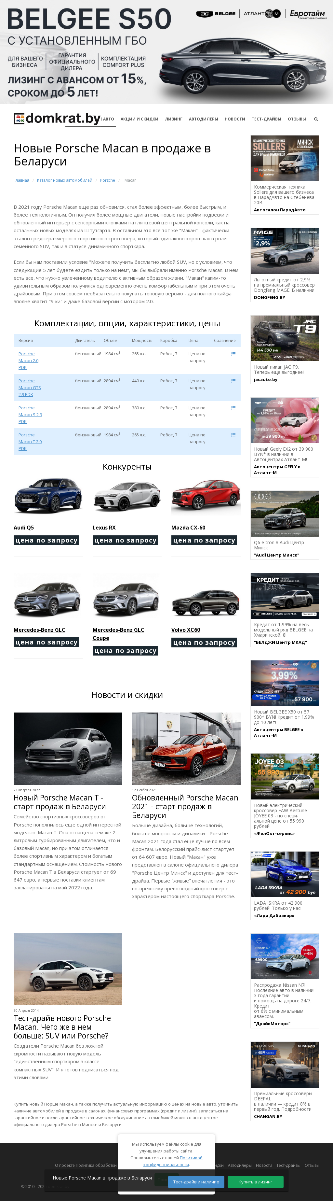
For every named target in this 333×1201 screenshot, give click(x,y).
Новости (235, 119)
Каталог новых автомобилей (64, 180)
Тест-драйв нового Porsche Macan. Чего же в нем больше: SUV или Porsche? (62, 1027)
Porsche (107, 180)
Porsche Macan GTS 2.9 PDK (30, 387)
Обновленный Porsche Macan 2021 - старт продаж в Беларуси (185, 806)
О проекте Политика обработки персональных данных (108, 1165)
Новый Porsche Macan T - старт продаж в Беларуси (60, 802)
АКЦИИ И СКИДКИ (139, 119)
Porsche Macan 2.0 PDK (28, 360)
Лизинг (173, 119)
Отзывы (297, 119)
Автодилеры (203, 119)
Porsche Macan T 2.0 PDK (30, 441)
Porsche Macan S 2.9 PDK (30, 414)
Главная (21, 180)
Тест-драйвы (266, 119)
